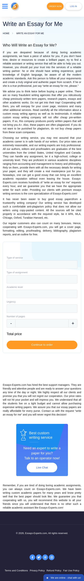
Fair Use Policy (71, 570)
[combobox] (42, 264)
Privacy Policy (37, 570)
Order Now (55, 6)
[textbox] (42, 264)
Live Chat (42, 467)
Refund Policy (54, 570)
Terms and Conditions (16, 570)
